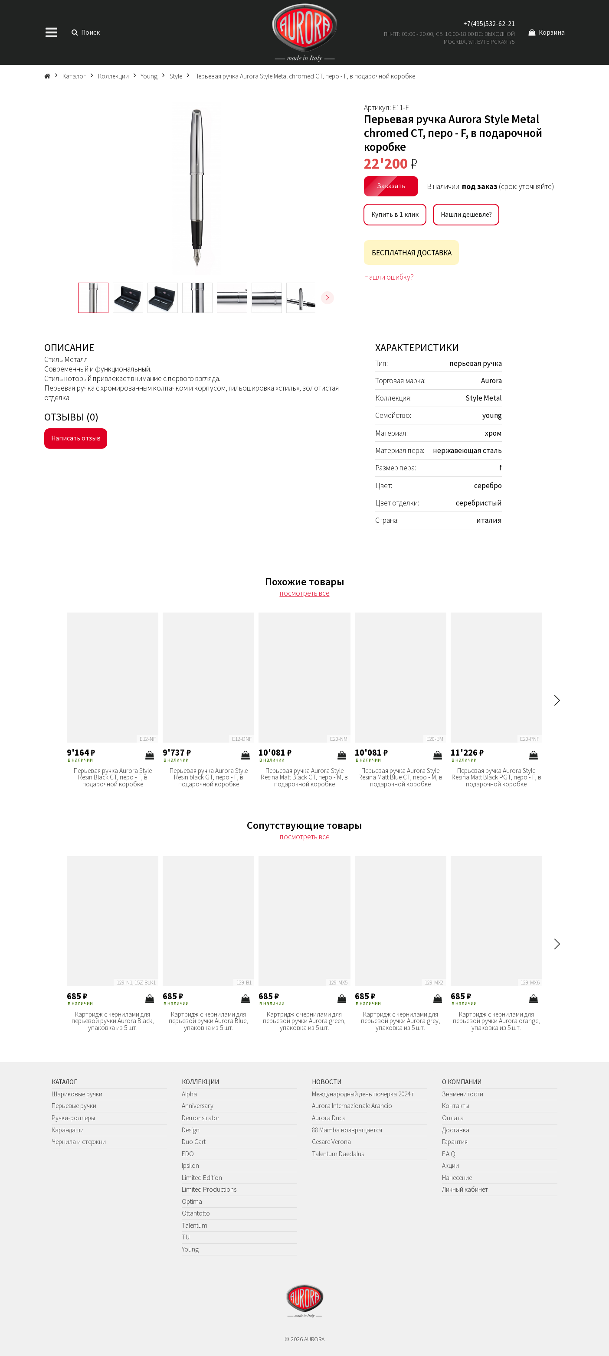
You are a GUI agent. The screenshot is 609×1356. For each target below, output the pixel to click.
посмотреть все (305, 593)
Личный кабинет (465, 1189)
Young (190, 1249)
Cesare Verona (331, 1142)
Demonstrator (200, 1118)
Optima (192, 1201)
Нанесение (457, 1177)
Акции (450, 1165)
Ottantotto (196, 1213)
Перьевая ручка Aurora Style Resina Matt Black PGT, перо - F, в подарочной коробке (496, 777)
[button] (327, 297)
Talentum (194, 1225)
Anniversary (197, 1106)
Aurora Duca (329, 1118)
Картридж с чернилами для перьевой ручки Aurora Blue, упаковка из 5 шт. (208, 1021)
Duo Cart (194, 1142)
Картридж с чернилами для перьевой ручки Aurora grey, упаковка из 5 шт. (400, 1021)
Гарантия (455, 1142)
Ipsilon (190, 1165)
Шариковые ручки (77, 1094)
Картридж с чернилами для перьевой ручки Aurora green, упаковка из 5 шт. (304, 1021)
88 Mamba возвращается (347, 1130)
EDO (188, 1154)
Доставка (455, 1130)
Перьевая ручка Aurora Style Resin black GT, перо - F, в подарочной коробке (209, 777)
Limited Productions (209, 1189)
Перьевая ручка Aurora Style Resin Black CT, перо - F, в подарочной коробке (113, 777)
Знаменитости (462, 1094)
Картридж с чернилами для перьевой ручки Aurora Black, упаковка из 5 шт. (113, 1021)
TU (186, 1237)
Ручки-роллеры (73, 1118)
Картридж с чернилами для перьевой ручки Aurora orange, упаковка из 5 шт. (496, 1021)
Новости (326, 1082)
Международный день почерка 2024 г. (364, 1094)
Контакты (455, 1106)
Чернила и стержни (79, 1142)
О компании (461, 1082)
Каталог (64, 1082)
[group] (196, 188)
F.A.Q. (449, 1154)
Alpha (189, 1094)
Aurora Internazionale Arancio (352, 1106)
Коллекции (200, 1082)
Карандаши (68, 1130)
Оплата (453, 1118)
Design (191, 1130)
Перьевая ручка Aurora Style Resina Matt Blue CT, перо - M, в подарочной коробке (400, 777)
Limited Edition (202, 1177)
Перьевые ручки (74, 1106)
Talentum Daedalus (338, 1154)
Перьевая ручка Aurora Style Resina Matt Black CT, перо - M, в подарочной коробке (304, 777)
